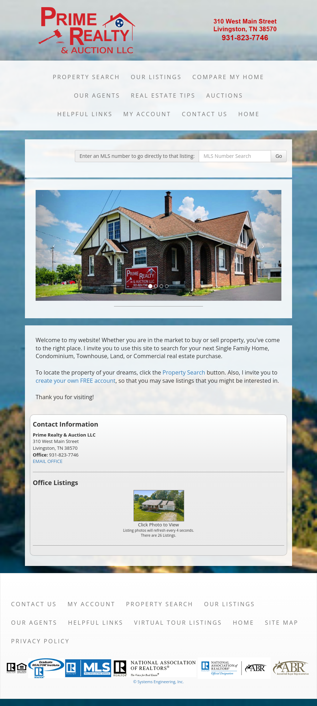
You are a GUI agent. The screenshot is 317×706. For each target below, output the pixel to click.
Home (249, 114)
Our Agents (97, 95)
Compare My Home (228, 77)
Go (278, 156)
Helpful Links (85, 114)
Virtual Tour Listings (178, 623)
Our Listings (156, 77)
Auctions (224, 95)
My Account (147, 114)
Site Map (281, 623)
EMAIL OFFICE (48, 461)
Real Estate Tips (163, 95)
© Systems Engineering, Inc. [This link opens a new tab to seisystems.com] (158, 681)
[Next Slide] (263, 245)
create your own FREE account (75, 381)
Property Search (86, 77)
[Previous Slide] (54, 245)
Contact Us (205, 114)
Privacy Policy (40, 641)
